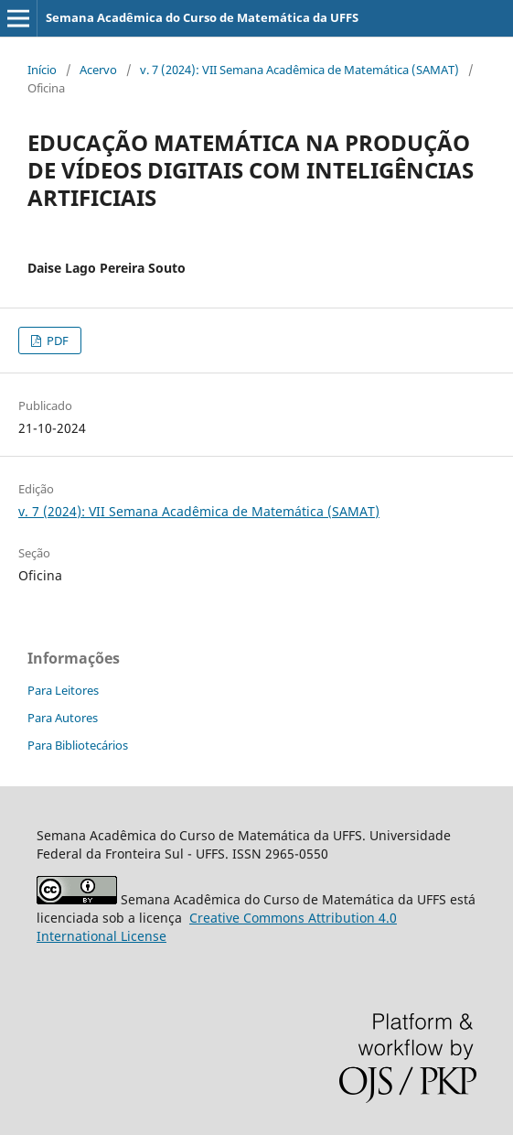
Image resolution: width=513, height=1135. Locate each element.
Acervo (98, 69)
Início (42, 69)
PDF (56, 340)
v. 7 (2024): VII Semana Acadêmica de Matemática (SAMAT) (299, 69)
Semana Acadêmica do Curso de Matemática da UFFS (202, 17)
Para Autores (62, 717)
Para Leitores (63, 690)
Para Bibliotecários (77, 745)
